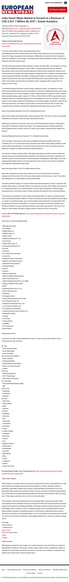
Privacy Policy (31, 573)
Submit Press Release (29, 570)
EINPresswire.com (11, 28)
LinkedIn (4, 537)
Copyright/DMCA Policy (59, 570)
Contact (39, 573)
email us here (6, 530)
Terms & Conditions (44, 570)
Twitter (4, 535)
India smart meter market (27, 28)
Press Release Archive (14, 570)
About (3, 570)
